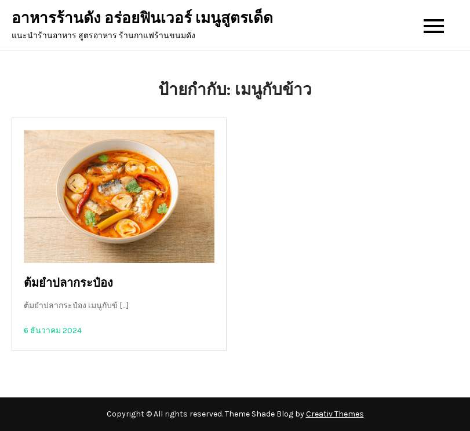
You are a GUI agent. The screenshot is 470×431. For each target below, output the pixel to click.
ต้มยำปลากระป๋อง (68, 283)
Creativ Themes (335, 414)
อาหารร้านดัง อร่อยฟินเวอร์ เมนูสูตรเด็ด (142, 18)
